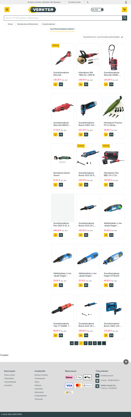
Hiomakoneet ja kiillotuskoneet (27, 24)
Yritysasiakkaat (10, 382)
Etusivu (10, 24)
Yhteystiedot (9, 378)
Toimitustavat (40, 378)
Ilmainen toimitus (41, 375)
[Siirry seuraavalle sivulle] (99, 343)
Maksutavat (39, 392)
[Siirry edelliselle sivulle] (76, 343)
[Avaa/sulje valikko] (6, 10)
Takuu (37, 382)
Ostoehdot (39, 389)
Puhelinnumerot (107, 376)
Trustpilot (4, 355)
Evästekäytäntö (41, 396)
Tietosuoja (39, 399)
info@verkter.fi (113, 380)
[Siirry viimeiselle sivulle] (104, 343)
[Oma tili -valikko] (126, 2)
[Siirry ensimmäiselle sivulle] (72, 343)
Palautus (38, 385)
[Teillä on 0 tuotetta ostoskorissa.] (125, 9)
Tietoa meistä (9, 375)
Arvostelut (8, 385)
